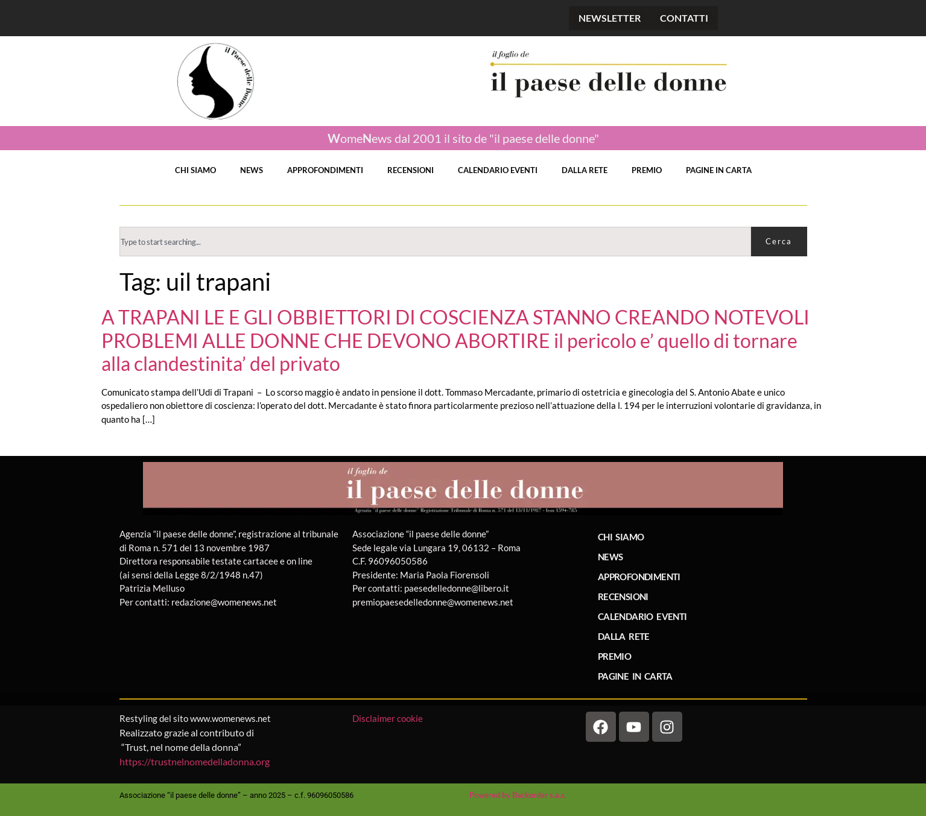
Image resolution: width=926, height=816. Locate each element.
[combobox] (435, 241)
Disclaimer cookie (388, 718)
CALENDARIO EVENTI (498, 170)
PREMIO (647, 170)
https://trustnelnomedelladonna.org (194, 761)
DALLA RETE (584, 170)
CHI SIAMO (195, 170)
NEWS (251, 170)
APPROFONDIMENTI (325, 170)
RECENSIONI (410, 170)
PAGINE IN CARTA (719, 170)
